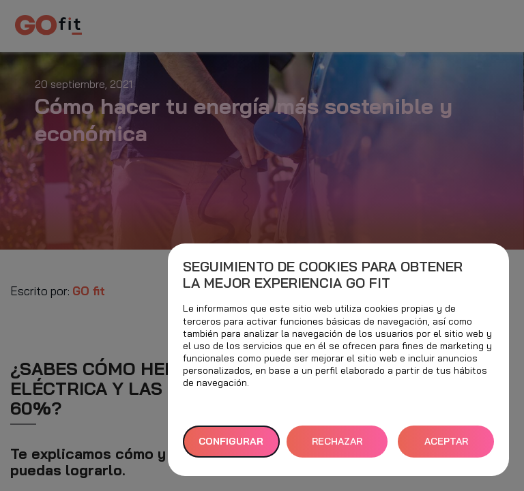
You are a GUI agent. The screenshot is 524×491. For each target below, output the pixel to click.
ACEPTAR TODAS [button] (446, 446)
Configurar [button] (231, 441)
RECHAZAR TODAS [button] (337, 446)
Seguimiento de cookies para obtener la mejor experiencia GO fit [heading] (323, 274)
